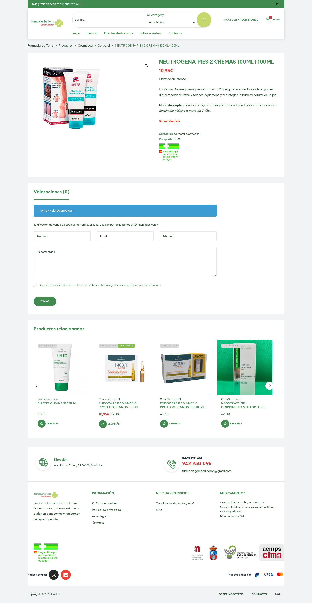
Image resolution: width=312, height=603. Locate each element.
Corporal (179, 134)
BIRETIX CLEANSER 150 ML (57, 403)
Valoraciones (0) (51, 192)
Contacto (98, 522)
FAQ (159, 510)
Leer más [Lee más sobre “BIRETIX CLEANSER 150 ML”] (52, 423)
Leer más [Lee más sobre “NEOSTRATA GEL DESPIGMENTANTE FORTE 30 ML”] (236, 423)
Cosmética (192, 134)
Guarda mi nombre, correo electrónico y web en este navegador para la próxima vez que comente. (100, 285)
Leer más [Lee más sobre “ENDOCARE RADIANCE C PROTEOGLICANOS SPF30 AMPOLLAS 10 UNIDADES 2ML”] (114, 424)
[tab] (51, 194)
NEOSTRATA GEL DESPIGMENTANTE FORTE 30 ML (243, 407)
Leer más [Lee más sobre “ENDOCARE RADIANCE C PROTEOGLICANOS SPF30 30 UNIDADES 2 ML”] (175, 423)
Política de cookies (104, 503)
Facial (54, 399)
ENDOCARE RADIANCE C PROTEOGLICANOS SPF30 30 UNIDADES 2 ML (182, 407)
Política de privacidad (106, 510)
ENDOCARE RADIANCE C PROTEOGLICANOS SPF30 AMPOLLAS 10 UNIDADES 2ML (121, 407)
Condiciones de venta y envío (175, 503)
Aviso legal (99, 516)
